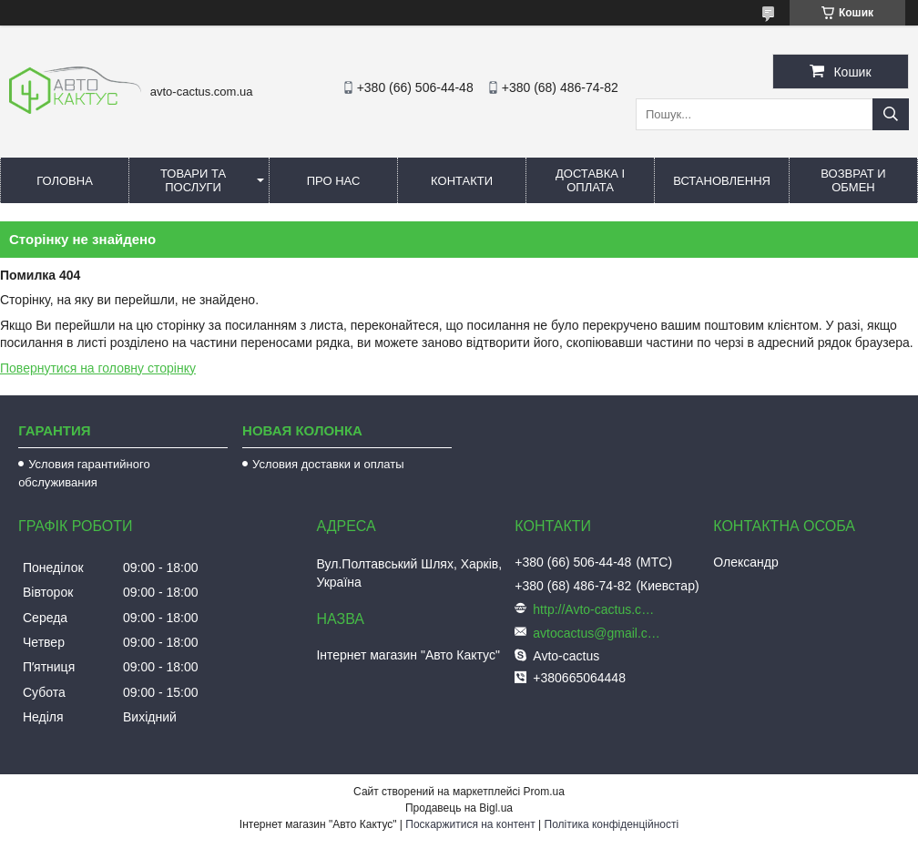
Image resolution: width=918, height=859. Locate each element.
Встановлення (721, 181)
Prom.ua (544, 791)
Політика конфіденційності (612, 824)
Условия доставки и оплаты (327, 464)
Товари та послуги (193, 180)
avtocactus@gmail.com (596, 633)
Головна (64, 181)
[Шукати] (890, 114)
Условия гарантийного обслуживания (84, 473)
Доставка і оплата (590, 180)
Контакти (462, 181)
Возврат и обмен (853, 180)
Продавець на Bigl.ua (459, 808)
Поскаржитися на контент (470, 824)
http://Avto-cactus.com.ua (596, 609)
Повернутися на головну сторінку (98, 368)
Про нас (334, 181)
